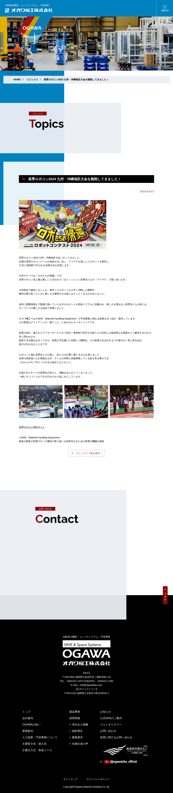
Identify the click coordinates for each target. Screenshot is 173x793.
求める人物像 (80, 724)
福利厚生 (77, 731)
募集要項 (77, 737)
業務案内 (27, 731)
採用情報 (74, 718)
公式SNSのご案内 (111, 718)
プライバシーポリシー (98, 779)
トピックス (32, 79)
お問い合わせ (108, 731)
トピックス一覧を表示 (87, 453)
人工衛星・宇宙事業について (39, 737)
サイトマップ (70, 779)
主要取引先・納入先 (34, 743)
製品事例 (74, 711)
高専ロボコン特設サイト (32, 427)
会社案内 (27, 718)
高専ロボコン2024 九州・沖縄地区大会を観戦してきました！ (76, 79)
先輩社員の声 (80, 743)
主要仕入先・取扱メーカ (37, 750)
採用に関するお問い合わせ (116, 737)
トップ (26, 711)
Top (165, 597)
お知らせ (105, 711)
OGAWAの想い (31, 724)
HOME (17, 79)
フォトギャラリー (111, 724)
